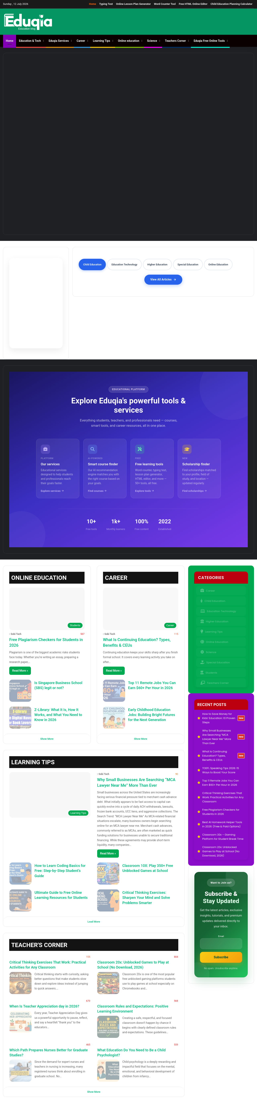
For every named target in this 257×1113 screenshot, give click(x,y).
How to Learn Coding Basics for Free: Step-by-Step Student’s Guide (60, 870)
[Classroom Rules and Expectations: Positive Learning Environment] (108, 1027)
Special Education (215, 661)
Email (221, 936)
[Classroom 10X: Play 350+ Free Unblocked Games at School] (108, 873)
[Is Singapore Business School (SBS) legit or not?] (20, 691)
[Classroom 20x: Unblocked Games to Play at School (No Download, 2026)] (108, 983)
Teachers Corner (175, 40)
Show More (47, 738)
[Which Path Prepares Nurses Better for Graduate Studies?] (20, 1071)
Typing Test (106, 3)
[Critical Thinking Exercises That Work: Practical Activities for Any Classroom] (20, 983)
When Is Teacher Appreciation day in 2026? (44, 1006)
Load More (94, 921)
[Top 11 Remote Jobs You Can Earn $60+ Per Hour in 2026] (128, 161)
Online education (128, 40)
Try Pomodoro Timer (36, 320)
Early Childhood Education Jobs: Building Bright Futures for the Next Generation (151, 715)
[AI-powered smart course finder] (104, 468)
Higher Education (214, 620)
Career (81, 40)
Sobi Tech (16, 634)
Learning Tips (101, 40)
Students (208, 671)
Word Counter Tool (165, 3)
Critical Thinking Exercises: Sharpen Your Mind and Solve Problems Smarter (146, 897)
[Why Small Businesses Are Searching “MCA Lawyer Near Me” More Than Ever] (98, 75)
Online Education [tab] (218, 264)
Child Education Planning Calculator (231, 3)
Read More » (20, 670)
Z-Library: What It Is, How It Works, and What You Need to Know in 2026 (58, 715)
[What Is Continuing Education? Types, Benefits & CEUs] (159, 75)
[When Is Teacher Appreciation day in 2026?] (20, 1022)
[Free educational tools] (152, 468)
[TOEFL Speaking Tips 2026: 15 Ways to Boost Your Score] (219, 75)
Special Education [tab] (187, 264)
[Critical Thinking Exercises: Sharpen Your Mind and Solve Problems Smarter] (108, 900)
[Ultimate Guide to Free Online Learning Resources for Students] (20, 900)
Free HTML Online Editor (193, 3)
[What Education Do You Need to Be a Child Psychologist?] (108, 1071)
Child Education (212, 600)
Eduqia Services (59, 40)
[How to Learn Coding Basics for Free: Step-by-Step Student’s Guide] (20, 873)
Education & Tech (30, 40)
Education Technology (218, 610)
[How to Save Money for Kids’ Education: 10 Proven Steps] (38, 75)
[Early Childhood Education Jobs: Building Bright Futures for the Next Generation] (114, 718)
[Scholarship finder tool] (199, 468)
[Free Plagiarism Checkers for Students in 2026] (47, 609)
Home (92, 3)
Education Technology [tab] (124, 264)
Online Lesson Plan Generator (133, 3)
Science (152, 40)
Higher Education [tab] (157, 264)
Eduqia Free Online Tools (209, 40)
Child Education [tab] (92, 264)
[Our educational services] (57, 468)
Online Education (214, 640)
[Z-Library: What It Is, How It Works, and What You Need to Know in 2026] (20, 718)
